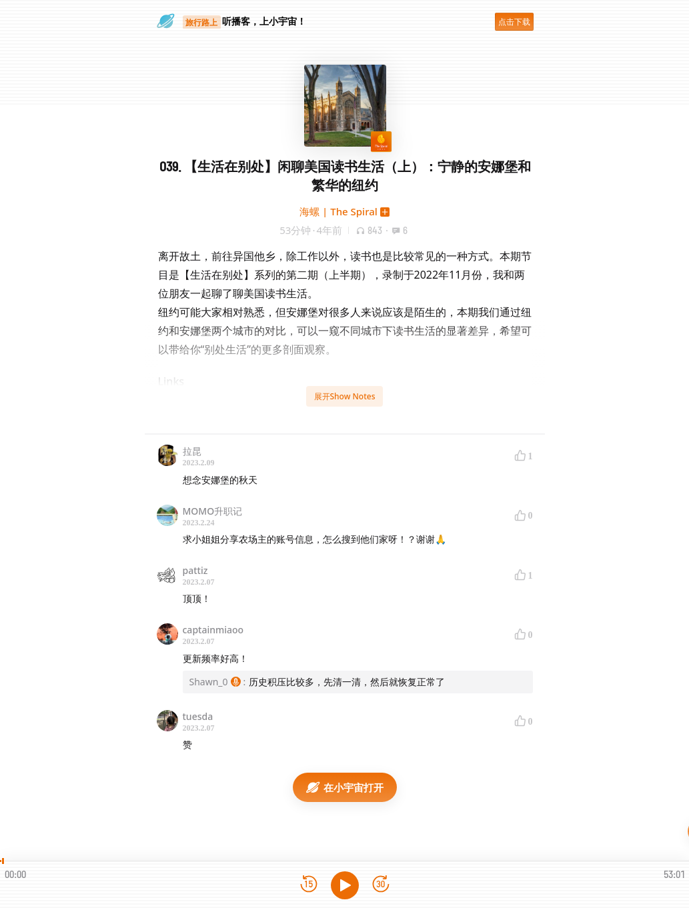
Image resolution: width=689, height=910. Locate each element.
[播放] (345, 885)
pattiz (195, 570)
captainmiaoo (213, 629)
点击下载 (514, 21)
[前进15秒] (381, 885)
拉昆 (192, 451)
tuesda (198, 716)
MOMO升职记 (213, 511)
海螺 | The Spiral (338, 211)
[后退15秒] (308, 885)
